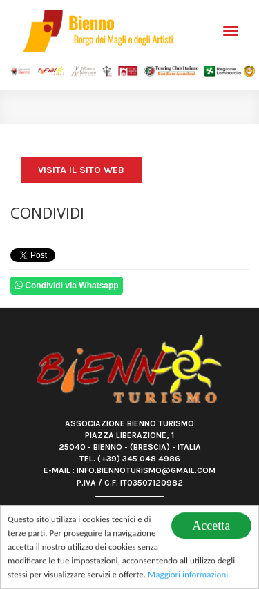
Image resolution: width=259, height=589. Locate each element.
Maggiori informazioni (188, 575)
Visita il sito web (81, 170)
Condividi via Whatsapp (67, 285)
